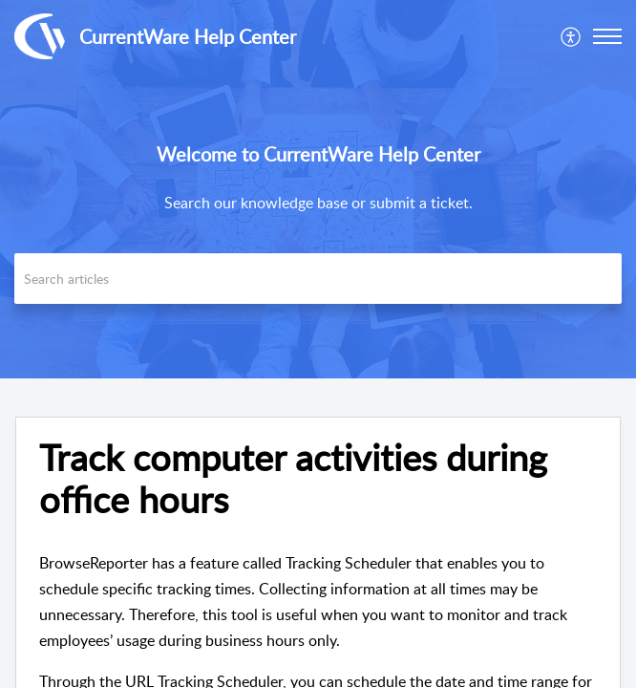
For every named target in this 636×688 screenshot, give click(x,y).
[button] (607, 36)
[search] (318, 278)
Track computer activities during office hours (293, 479)
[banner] (318, 189)
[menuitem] (571, 36)
